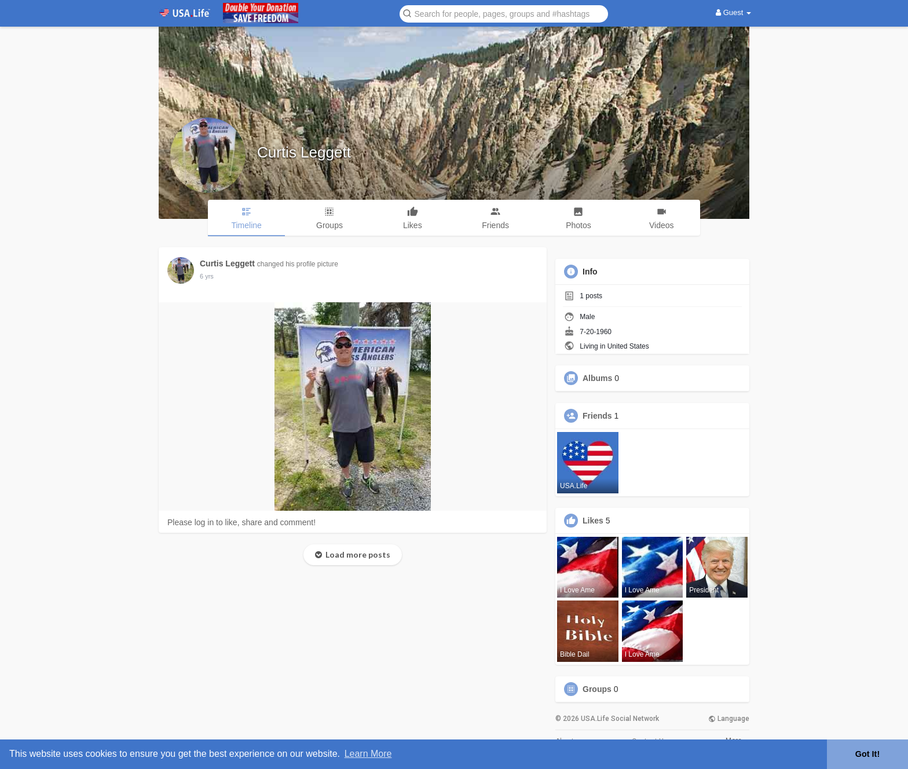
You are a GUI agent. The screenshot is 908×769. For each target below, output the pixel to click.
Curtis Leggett (304, 152)
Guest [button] (733, 12)
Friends (597, 415)
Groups (597, 689)
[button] (504, 13)
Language (728, 718)
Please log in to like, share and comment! (241, 522)
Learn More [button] (368, 754)
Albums (597, 378)
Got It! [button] (867, 754)
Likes (593, 520)
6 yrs (207, 276)
